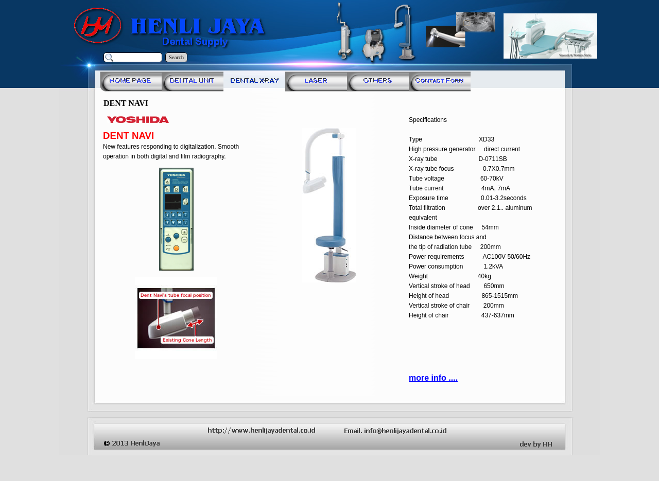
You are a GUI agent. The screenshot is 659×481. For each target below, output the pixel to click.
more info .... (433, 377)
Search (176, 57)
